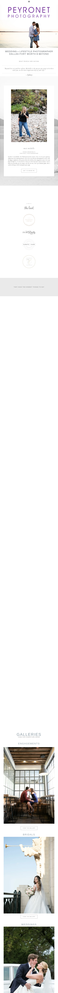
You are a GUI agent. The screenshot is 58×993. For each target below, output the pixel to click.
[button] (29, 1)
